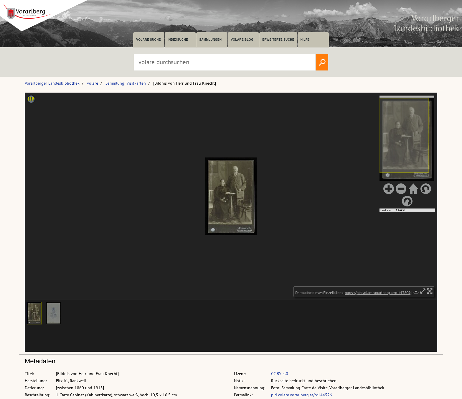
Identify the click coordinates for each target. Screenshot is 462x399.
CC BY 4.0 (279, 373)
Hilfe (305, 39)
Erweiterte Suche (278, 39)
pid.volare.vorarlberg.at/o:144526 (301, 395)
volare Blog (242, 39)
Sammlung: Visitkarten (125, 83)
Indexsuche (178, 39)
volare (92, 83)
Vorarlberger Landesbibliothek (52, 83)
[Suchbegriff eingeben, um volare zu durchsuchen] (224, 62)
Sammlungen (210, 39)
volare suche (148, 39)
